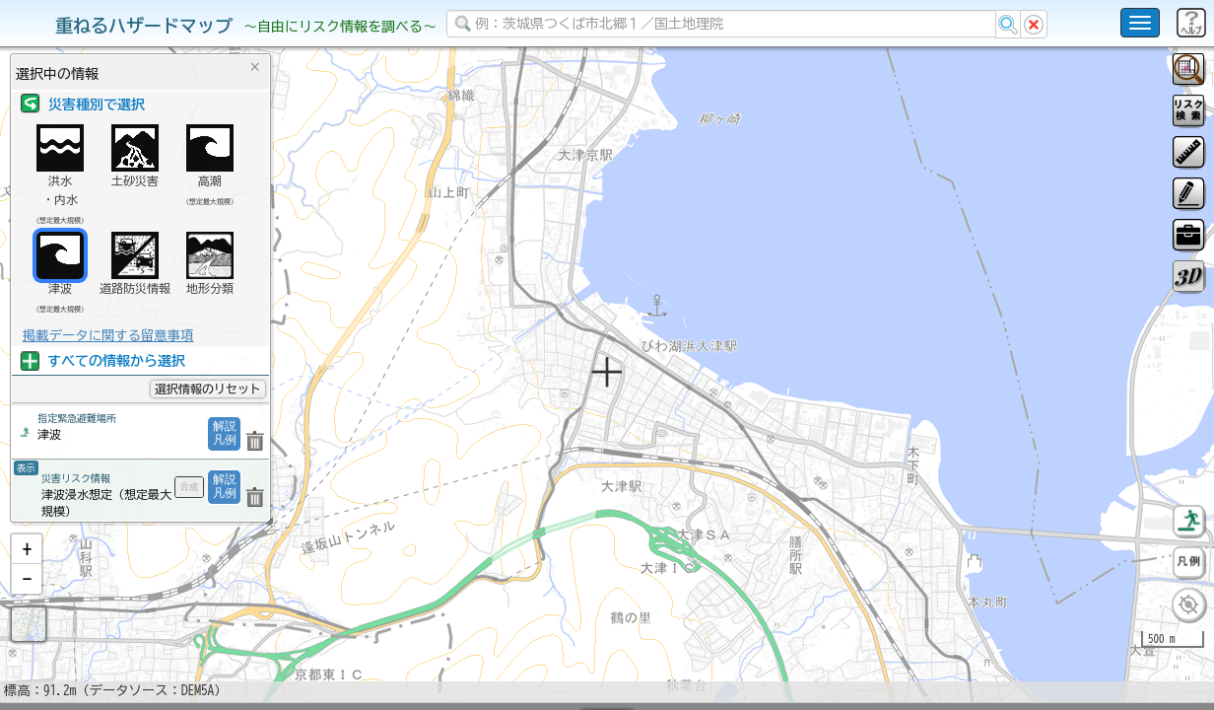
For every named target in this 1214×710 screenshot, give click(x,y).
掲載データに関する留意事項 (108, 335)
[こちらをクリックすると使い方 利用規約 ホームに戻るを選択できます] (1140, 22)
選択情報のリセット (208, 388)
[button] (26, 600)
